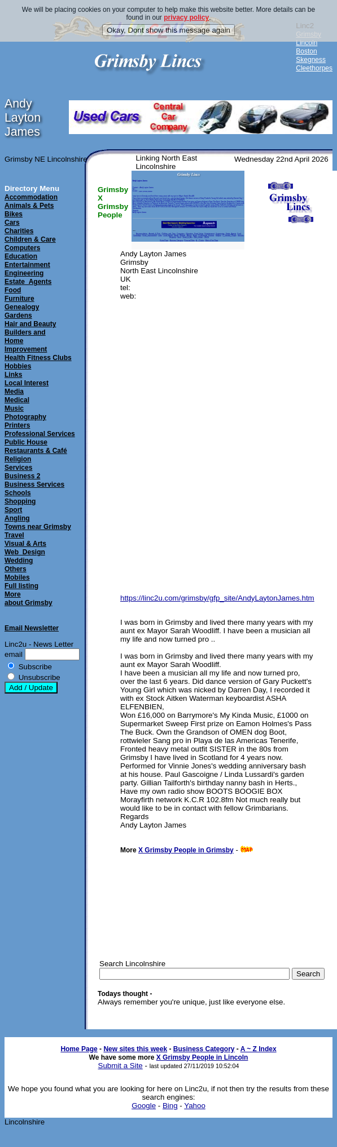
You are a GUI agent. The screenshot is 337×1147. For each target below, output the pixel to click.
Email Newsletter (32, 628)
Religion (18, 459)
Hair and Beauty (30, 324)
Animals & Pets (29, 206)
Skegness (311, 60)
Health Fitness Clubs (38, 358)
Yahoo (194, 1105)
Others (16, 569)
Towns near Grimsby (38, 527)
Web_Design (25, 552)
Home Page (78, 1049)
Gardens (18, 315)
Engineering (24, 273)
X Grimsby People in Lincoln (202, 1057)
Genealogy (22, 307)
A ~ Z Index (258, 1049)
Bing (170, 1105)
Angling (17, 518)
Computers (22, 248)
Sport (13, 510)
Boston (306, 51)
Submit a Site (120, 1065)
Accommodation (31, 197)
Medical (17, 400)
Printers (17, 425)
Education (21, 256)
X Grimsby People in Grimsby (186, 850)
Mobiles (17, 577)
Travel (14, 535)
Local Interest (27, 383)
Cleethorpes (314, 68)
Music (14, 408)
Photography (25, 417)
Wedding (19, 560)
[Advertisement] (291, 422)
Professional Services (40, 434)
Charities (19, 231)
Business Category (204, 1049)
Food (13, 290)
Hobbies (18, 366)
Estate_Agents (28, 282)
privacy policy (186, 17)
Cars (12, 222)
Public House (26, 442)
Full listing (21, 586)
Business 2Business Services (34, 480)
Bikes (14, 214)
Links (13, 375)
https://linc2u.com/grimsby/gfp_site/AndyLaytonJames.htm (217, 598)
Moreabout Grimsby (28, 598)
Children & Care (30, 239)
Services (18, 468)
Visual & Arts (25, 544)
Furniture (19, 299)
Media (14, 391)
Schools (18, 493)
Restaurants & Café (36, 451)
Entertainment (27, 265)
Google (144, 1105)
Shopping (20, 501)
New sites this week (135, 1049)
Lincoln (306, 43)
